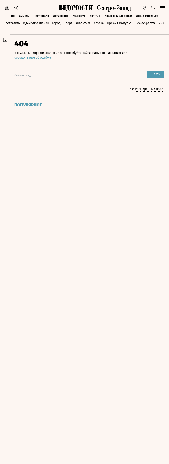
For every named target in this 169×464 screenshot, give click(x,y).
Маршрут (79, 15)
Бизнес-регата (145, 23)
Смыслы (24, 15)
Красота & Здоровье (118, 15)
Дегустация (60, 15)
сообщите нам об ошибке (32, 57)
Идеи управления (36, 23)
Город (56, 23)
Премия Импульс (119, 23)
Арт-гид (95, 15)
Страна (99, 23)
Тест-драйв (41, 15)
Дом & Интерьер (147, 15)
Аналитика (83, 23)
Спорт (68, 23)
